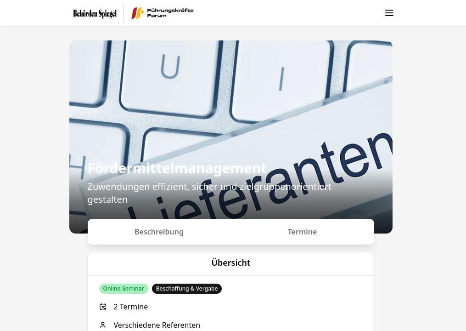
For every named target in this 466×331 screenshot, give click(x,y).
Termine (302, 232)
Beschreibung (159, 232)
